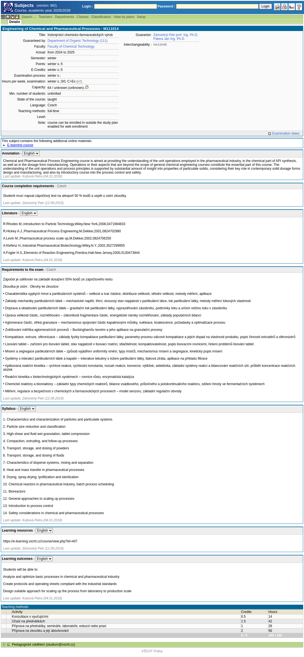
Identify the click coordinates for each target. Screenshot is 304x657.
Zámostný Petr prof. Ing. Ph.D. (175, 35)
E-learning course (20, 145)
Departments (64, 17)
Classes (83, 17)
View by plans (124, 17)
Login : (87, 6)
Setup (141, 17)
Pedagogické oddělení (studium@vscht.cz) (43, 644)
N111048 (160, 45)
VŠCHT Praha (152, 651)
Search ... (29, 17)
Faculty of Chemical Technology (71, 46)
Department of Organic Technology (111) (78, 41)
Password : (166, 6)
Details (14, 22)
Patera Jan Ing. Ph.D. (169, 39)
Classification (101, 17)
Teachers (45, 17)
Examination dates (286, 133)
